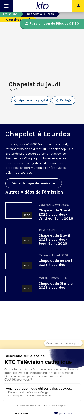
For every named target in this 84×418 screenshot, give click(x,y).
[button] (63, 100)
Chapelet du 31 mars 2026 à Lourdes (56, 285)
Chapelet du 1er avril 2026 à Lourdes (55, 262)
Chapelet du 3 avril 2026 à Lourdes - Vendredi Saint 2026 (56, 214)
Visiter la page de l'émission (33, 183)
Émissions (10, 14)
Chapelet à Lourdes (40, 14)
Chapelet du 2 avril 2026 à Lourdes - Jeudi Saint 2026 (54, 239)
